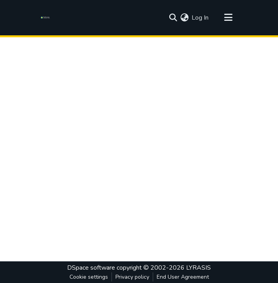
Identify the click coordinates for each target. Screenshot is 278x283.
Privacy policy (132, 277)
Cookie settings (89, 277)
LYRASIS (198, 267)
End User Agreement (183, 277)
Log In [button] (200, 17)
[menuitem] (184, 17)
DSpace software (91, 267)
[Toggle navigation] (228, 17)
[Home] (46, 17)
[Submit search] (173, 17)
